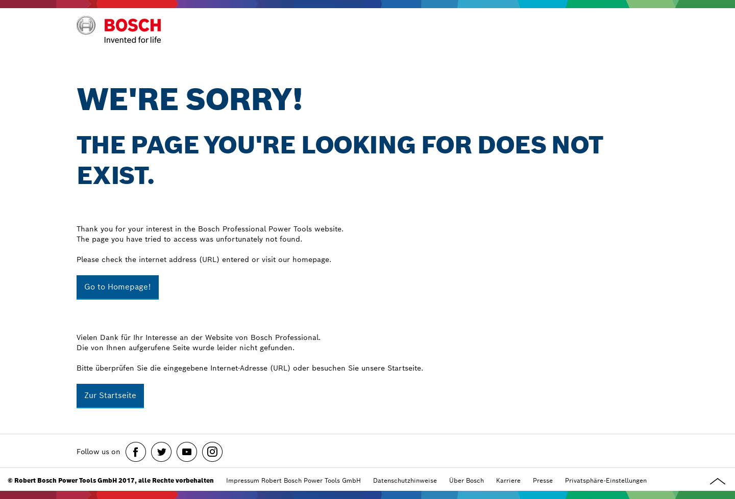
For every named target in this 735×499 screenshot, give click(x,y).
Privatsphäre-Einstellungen (606, 480)
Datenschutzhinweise (405, 480)
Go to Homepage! (117, 287)
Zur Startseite (110, 395)
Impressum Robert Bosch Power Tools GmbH (293, 480)
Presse (543, 480)
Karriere (508, 480)
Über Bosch (466, 480)
